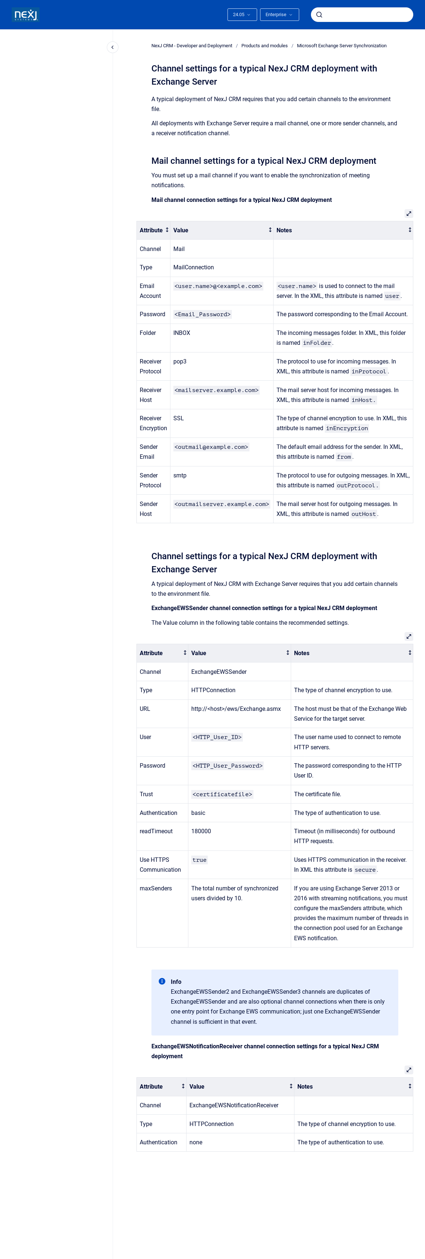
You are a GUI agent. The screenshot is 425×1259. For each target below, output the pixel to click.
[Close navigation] (113, 47)
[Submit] (319, 15)
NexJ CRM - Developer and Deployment (191, 45)
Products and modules (264, 45)
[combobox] (362, 15)
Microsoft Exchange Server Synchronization (342, 45)
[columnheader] (153, 230)
